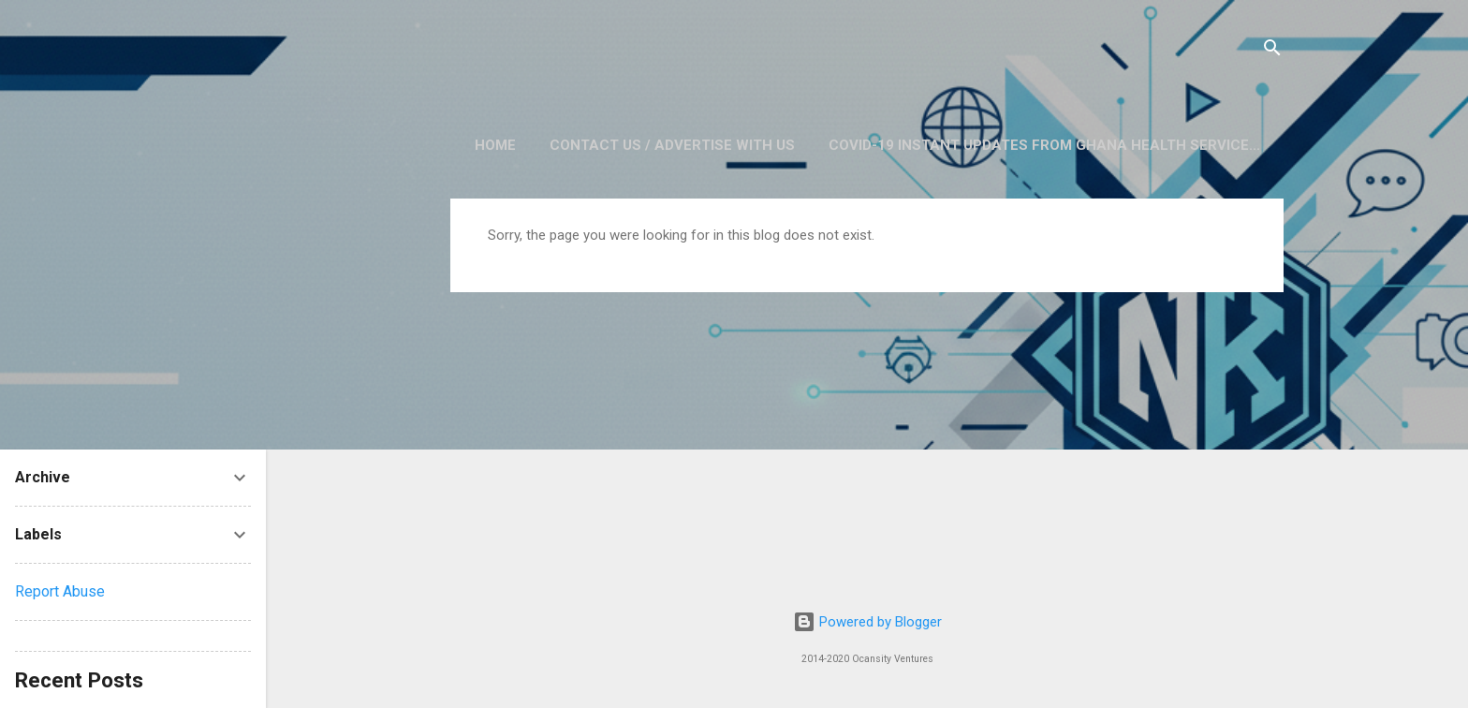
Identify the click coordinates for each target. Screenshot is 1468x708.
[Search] (1272, 51)
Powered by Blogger (867, 621)
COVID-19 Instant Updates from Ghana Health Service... (1044, 145)
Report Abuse (60, 591)
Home (495, 145)
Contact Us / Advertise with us (672, 145)
